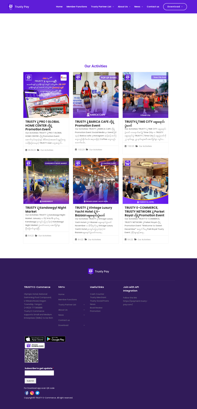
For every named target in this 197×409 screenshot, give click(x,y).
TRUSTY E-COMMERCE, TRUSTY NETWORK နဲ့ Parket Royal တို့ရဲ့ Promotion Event (144, 211)
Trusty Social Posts (99, 300)
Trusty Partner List (101, 6)
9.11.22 (31, 236)
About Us (123, 6)
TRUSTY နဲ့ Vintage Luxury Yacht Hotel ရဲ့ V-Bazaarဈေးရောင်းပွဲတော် (93, 211)
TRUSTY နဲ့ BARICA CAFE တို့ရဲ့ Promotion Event (94, 124)
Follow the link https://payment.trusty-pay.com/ (135, 301)
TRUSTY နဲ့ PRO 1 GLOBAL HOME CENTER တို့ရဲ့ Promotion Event (42, 125)
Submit (30, 380)
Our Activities (46, 150)
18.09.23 (32, 150)
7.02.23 (81, 150)
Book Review (96, 307)
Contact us (153, 6)
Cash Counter (97, 294)
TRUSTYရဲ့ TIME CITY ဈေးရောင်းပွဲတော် (145, 124)
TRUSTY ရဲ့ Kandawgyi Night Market (45, 210)
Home (59, 6)
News (137, 6)
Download (173, 6)
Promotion (95, 311)
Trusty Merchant (98, 297)
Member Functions (77, 6)
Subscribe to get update (39, 368)
